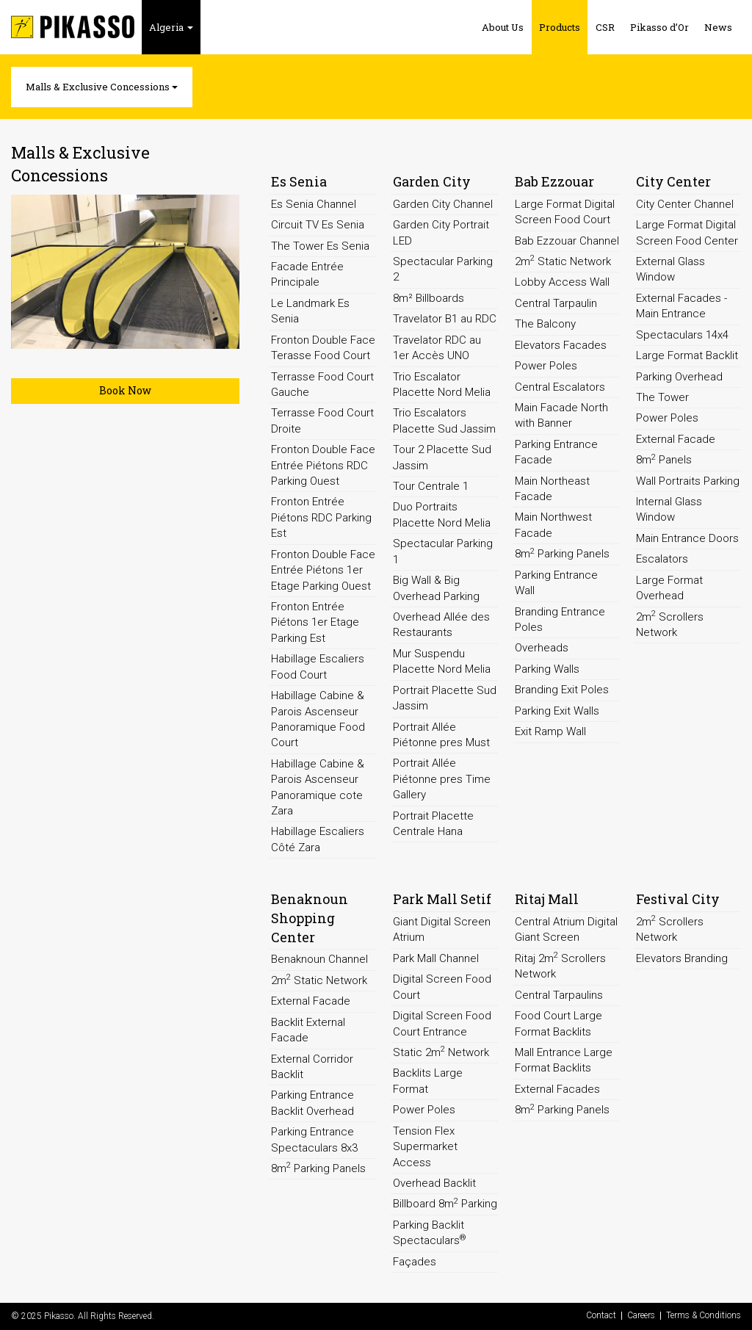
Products (559, 27)
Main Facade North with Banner (561, 415)
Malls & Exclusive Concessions (102, 86)
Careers (641, 1316)
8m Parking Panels (562, 553)
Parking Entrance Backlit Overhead (312, 1102)
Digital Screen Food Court (442, 986)
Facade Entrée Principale (307, 274)
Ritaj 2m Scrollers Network (560, 965)
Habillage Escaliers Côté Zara (317, 839)
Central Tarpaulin (556, 303)
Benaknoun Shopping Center (309, 917)
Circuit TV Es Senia (317, 224)
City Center (673, 181)
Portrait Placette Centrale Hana (433, 823)
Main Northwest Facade (553, 524)
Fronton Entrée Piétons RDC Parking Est (321, 517)
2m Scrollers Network (670, 624)
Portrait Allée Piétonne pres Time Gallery (442, 778)
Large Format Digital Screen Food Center (687, 232)
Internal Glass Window (669, 509)
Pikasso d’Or (659, 27)
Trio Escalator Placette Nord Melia (442, 384)
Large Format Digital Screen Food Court (565, 212)
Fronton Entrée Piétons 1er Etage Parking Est (315, 622)
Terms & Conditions (703, 1316)
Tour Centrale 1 (431, 486)
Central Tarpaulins (559, 995)
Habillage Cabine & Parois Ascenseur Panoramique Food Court (318, 719)
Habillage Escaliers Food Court (317, 666)
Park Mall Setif (442, 899)
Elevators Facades (561, 345)
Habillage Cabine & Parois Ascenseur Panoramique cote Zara (317, 787)
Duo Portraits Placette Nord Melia (442, 514)
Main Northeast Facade (552, 488)
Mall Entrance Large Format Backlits (563, 1060)
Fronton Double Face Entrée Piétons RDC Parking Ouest (323, 465)
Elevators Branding (682, 958)
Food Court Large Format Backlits (558, 1023)
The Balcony (545, 323)
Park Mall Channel (436, 958)
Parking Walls (547, 669)
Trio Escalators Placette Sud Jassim (444, 420)
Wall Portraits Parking (688, 481)
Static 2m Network (441, 1051)
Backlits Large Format (428, 1080)
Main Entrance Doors (687, 538)
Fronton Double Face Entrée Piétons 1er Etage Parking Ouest (323, 570)
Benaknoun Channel (319, 959)
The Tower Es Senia (320, 246)
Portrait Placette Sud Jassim (444, 698)
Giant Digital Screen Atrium (442, 929)
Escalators (662, 558)
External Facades (557, 1089)
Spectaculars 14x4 (682, 334)
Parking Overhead (679, 376)
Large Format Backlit (687, 355)
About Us (503, 27)
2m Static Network (563, 260)
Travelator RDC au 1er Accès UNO (437, 347)
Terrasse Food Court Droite (322, 420)
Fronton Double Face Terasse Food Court (323, 347)
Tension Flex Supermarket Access (425, 1146)
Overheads (541, 647)
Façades (414, 1261)
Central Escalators (560, 387)
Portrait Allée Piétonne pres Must (441, 734)
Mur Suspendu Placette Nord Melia (442, 661)
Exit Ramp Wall (550, 731)
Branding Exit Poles (562, 689)
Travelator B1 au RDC (444, 318)
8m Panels (664, 459)
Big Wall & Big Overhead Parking (436, 588)
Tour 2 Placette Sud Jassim (442, 457)
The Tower (662, 397)
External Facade (675, 439)
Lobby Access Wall (562, 282)
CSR (605, 27)
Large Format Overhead (669, 588)
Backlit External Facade (308, 1030)
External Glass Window (670, 269)
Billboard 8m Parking (445, 1203)
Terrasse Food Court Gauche (322, 384)
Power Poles (546, 365)
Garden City (432, 181)
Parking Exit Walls (557, 711)
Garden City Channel (443, 204)
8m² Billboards (428, 298)
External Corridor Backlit (312, 1066)
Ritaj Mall (547, 899)
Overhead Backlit (434, 1183)
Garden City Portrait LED (441, 232)
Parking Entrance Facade (556, 452)
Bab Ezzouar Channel (567, 240)
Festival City (678, 899)
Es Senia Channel (313, 204)
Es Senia (299, 181)
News (718, 27)
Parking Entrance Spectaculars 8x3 (314, 1139)
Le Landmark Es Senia (310, 311)
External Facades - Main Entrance (681, 306)
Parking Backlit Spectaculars (429, 1232)
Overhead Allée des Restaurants (441, 624)
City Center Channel (685, 204)
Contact (601, 1316)
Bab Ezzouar (554, 181)
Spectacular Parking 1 (443, 551)
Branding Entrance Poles (560, 619)
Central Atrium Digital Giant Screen (566, 929)
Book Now (125, 390)
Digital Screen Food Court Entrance (442, 1023)
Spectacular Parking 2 (443, 269)
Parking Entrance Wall (556, 582)
